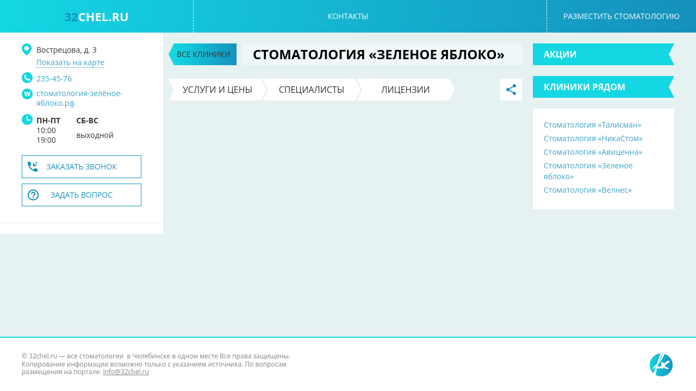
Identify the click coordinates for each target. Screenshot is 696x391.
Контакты (348, 16)
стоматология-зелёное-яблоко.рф (79, 98)
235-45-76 (54, 78)
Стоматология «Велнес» (588, 190)
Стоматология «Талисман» (593, 124)
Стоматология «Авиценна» (593, 152)
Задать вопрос (82, 195)
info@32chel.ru (125, 371)
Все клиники (203, 54)
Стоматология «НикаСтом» (593, 138)
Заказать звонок (81, 166)
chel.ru (96, 16)
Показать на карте (70, 62)
